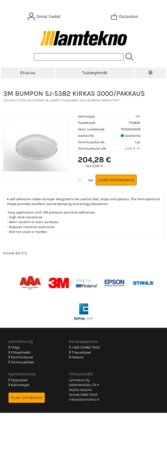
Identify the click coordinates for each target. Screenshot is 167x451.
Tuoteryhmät (94, 72)
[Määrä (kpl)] (82, 180)
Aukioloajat (18, 385)
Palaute (76, 357)
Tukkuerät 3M (73, 100)
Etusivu (27, 72)
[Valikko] (150, 72)
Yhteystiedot (19, 352)
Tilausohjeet (80, 352)
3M (137, 116)
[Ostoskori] (125, 17)
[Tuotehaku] (79, 56)
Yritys (14, 347)
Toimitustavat (20, 357)
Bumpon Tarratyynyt (103, 100)
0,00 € (132, 148)
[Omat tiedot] (44, 17)
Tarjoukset (18, 380)
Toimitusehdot (21, 362)
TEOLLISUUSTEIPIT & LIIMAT (38, 100)
